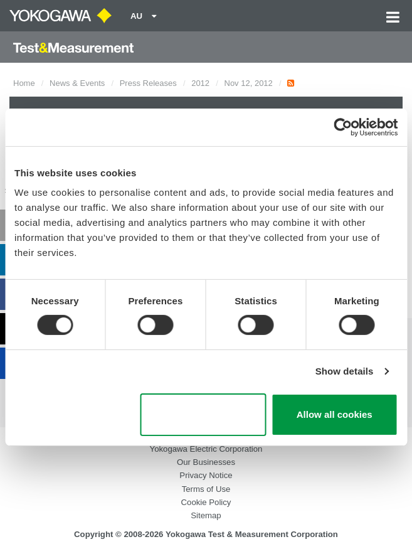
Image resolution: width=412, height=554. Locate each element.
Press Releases (148, 83)
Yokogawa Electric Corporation (206, 449)
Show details (344, 371)
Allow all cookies (334, 414)
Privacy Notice (205, 475)
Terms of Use (206, 489)
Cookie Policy (206, 502)
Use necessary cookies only (203, 414)
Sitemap (206, 515)
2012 (200, 83)
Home (24, 83)
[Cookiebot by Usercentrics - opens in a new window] (343, 126)
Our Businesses (206, 462)
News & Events (77, 83)
